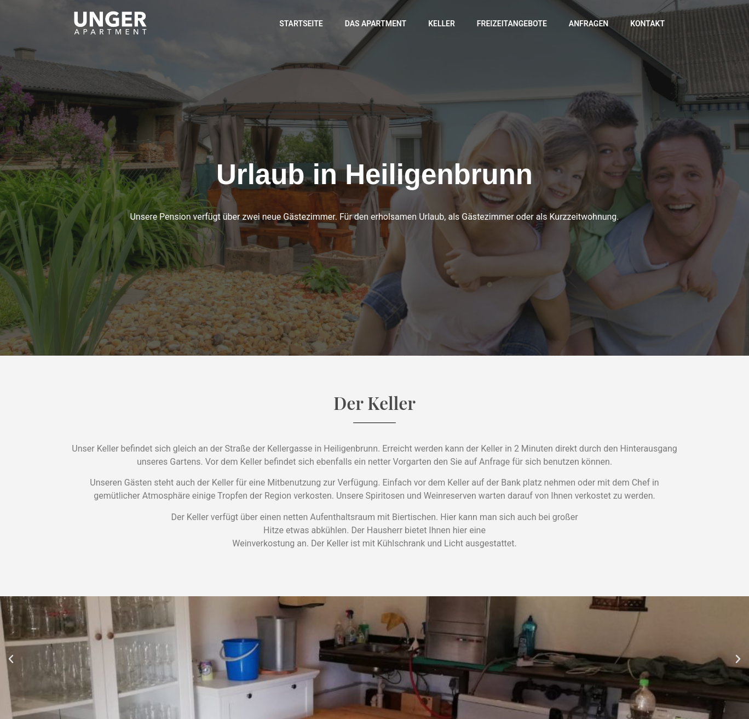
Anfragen (588, 23)
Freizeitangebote (512, 23)
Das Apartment (375, 23)
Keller (441, 23)
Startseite (301, 23)
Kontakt (647, 23)
